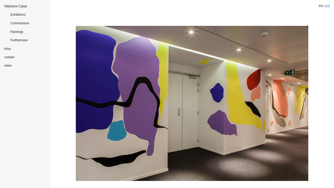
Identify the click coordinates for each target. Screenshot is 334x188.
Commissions (19, 23)
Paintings (16, 32)
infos (7, 49)
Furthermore (19, 40)
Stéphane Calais (15, 6)
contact (9, 57)
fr (321, 6)
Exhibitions (18, 14)
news (7, 65)
